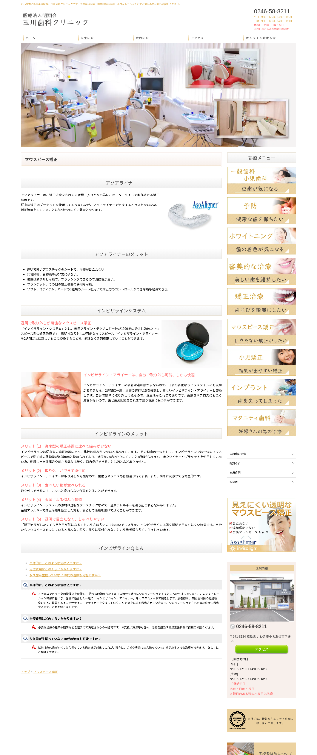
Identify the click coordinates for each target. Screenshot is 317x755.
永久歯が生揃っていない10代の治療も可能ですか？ (65, 525)
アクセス (197, 38)
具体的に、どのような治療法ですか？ (55, 513)
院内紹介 (142, 38)
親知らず (234, 414)
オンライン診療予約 (261, 38)
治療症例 (234, 423)
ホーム (30, 38)
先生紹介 (87, 38)
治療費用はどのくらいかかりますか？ (55, 519)
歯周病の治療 (237, 404)
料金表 (233, 432)
